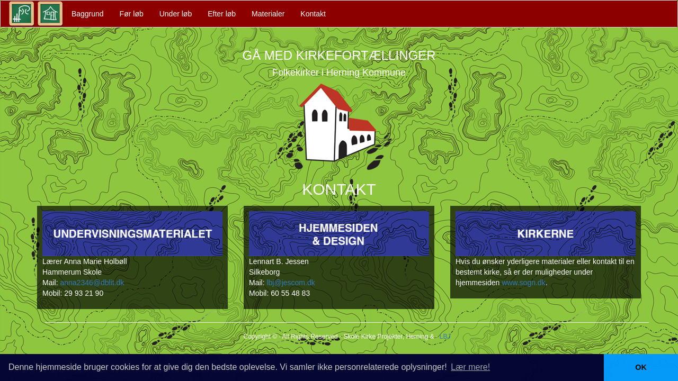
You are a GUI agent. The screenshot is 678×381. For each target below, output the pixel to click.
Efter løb (222, 14)
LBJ (445, 336)
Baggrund (88, 14)
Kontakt (312, 14)
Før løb (132, 14)
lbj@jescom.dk (290, 282)
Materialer (268, 14)
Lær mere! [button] (470, 366)
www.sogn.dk (523, 282)
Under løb (175, 14)
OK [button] (641, 367)
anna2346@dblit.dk (92, 282)
